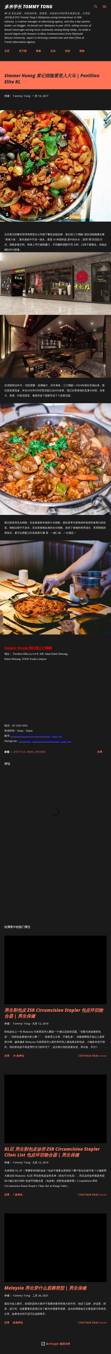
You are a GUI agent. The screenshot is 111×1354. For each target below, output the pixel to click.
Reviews (40, 751)
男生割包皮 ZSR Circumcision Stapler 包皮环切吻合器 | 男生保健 (53, 1013)
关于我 (22, 51)
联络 (82, 51)
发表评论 (18, 1322)
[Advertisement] (55, 887)
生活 (53, 51)
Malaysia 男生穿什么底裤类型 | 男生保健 (45, 1288)
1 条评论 (17, 1194)
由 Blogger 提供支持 (55, 1343)
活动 (67, 51)
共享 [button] (99, 751)
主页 (6, 51)
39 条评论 (18, 1055)
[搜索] (96, 6)
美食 (38, 51)
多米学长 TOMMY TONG (28, 6)
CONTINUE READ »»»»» (92, 1055)
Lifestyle (19, 751)
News (30, 751)
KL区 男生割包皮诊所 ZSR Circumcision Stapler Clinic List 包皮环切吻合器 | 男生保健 (52, 1152)
